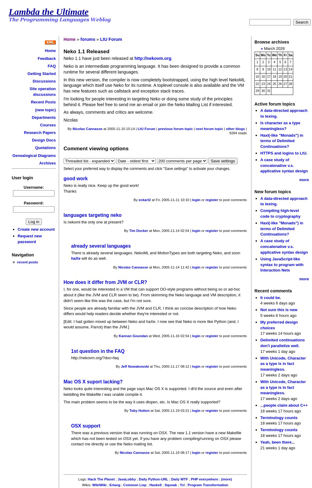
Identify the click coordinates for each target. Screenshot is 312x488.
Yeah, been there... (277, 442)
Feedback (47, 58)
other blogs (235, 129)
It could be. (270, 297)
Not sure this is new (278, 309)
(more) (226, 479)
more (304, 179)
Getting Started (42, 73)
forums (88, 39)
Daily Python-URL (153, 479)
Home (50, 50)
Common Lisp (135, 485)
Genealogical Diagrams (34, 155)
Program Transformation (208, 485)
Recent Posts (43, 102)
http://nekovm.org (152, 58)
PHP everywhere (204, 479)
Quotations (45, 147)
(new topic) (45, 110)
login (196, 200)
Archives (47, 163)
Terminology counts (278, 417)
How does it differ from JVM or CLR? (105, 282)
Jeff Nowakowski (135, 366)
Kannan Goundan (133, 336)
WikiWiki (99, 485)
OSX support (86, 425)
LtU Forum (111, 39)
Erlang (114, 485)
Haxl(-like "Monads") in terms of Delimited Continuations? (281, 141)
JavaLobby (127, 479)
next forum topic (209, 129)
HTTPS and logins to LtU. (283, 153)
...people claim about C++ (283, 405)
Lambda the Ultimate (49, 12)
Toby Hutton (139, 410)
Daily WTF (179, 479)
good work (76, 178)
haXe (76, 258)
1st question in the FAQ (98, 351)
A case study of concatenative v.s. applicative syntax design (284, 165)
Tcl (182, 485)
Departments (44, 117)
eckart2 (145, 200)
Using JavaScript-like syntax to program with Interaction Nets (282, 264)
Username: (34, 187)
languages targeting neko (93, 215)
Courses (48, 125)
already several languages (101, 246)
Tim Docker (138, 231)
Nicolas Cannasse (88, 129)
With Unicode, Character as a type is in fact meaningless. (283, 364)
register (211, 200)
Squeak (170, 485)
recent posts (27, 262)
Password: (34, 203)
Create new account (36, 229)
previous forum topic (175, 129)
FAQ (52, 66)
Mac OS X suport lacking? (93, 381)
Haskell (155, 485)
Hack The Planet (101, 479)
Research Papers (40, 132)
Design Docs (44, 140)
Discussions (44, 81)
